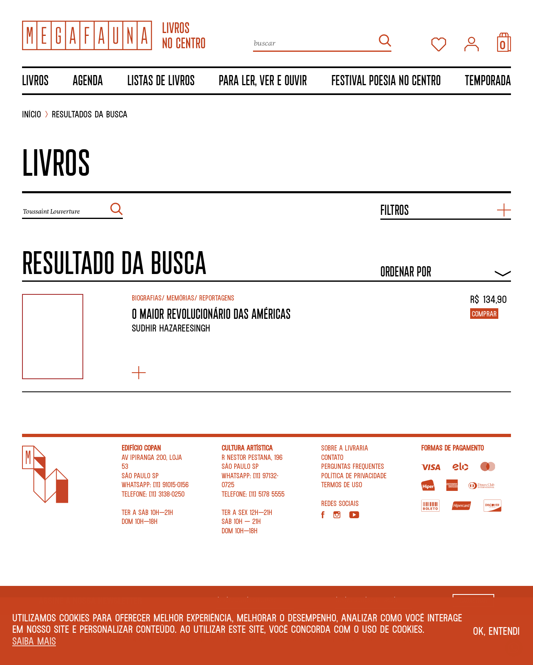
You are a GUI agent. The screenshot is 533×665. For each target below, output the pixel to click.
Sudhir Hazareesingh (171, 328)
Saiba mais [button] (34, 641)
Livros (35, 80)
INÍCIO (31, 114)
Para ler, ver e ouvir (263, 80)
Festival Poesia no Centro (386, 80)
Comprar (484, 313)
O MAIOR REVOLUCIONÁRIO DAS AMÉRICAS (211, 313)
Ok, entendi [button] (496, 630)
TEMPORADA (488, 80)
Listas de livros (161, 80)
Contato (332, 457)
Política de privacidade (353, 475)
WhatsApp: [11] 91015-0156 (155, 484)
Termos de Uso (341, 484)
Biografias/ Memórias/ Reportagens (183, 297)
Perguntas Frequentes (352, 466)
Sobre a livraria (344, 447)
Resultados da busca (89, 114)
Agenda (88, 80)
